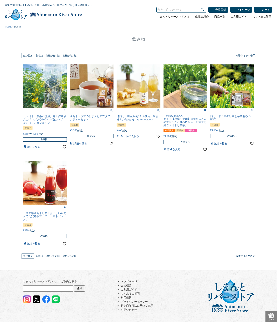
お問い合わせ (129, 309)
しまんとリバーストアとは (173, 16)
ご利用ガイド (239, 16)
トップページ (129, 281)
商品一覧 (219, 16)
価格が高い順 (70, 55)
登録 (79, 288)
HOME (8, 26)
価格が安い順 (53, 55)
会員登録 (220, 9)
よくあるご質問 (262, 16)
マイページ (243, 9)
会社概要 (126, 285)
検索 (202, 10)
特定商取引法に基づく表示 (137, 305)
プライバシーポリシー (134, 301)
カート (266, 9)
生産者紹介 (202, 16)
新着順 (39, 55)
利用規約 (126, 297)
